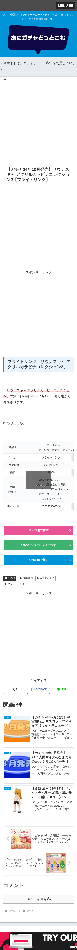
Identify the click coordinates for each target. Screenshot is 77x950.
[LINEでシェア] (62, 689)
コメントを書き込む (38, 899)
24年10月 (26, 578)
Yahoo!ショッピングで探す (38, 545)
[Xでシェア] (15, 689)
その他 (10, 578)
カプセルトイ (45, 578)
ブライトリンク (15, 584)
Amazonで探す (38, 560)
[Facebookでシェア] (38, 689)
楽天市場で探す (39, 530)
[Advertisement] (38, 121)
